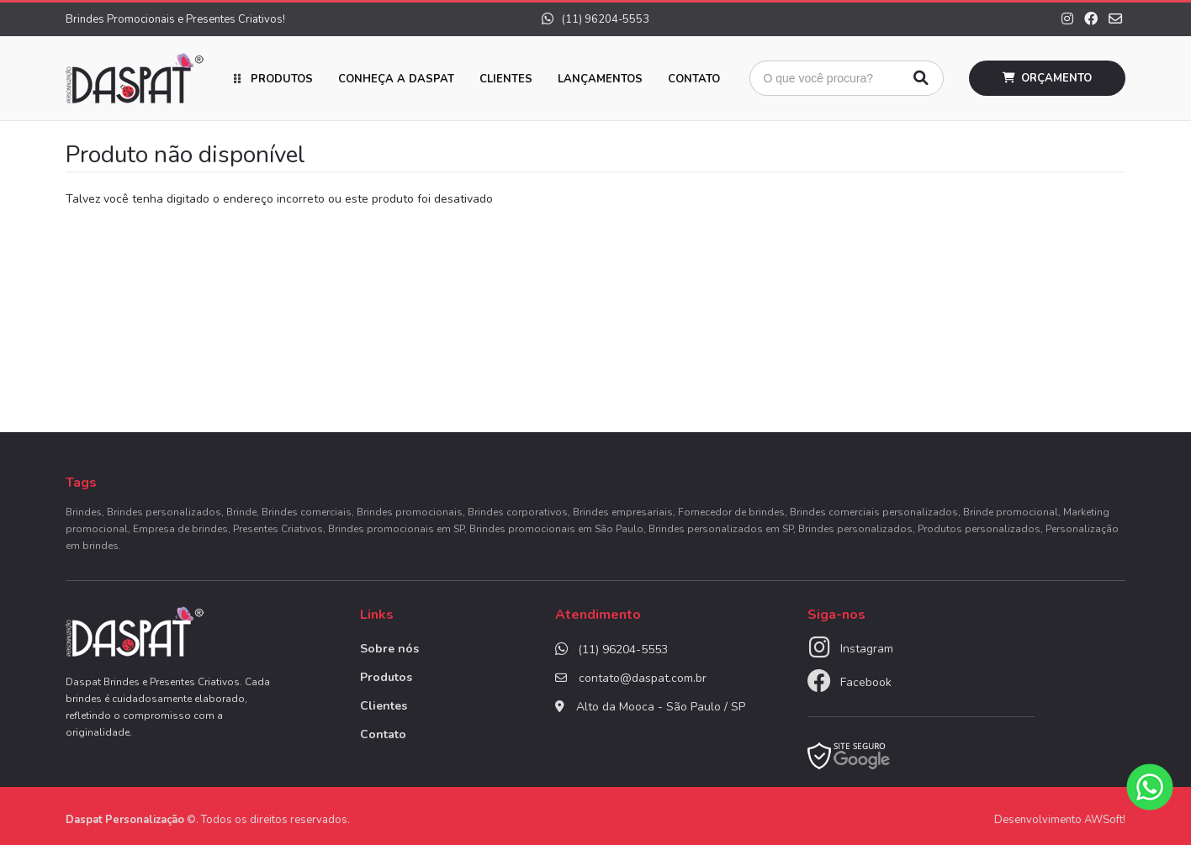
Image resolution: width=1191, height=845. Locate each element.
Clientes (505, 79)
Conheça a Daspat (396, 79)
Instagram (866, 649)
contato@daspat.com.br (643, 678)
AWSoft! (1104, 819)
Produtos (282, 79)
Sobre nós (389, 649)
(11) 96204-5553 (595, 19)
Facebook (866, 682)
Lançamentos (600, 79)
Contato (694, 79)
